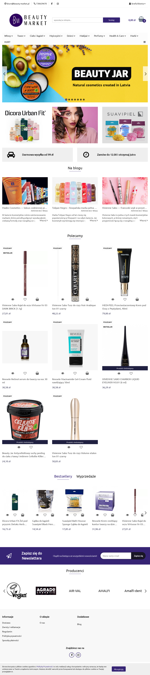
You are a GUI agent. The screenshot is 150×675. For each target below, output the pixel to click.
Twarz (21, 35)
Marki (134, 35)
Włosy (8, 35)
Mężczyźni (56, 35)
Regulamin (7, 631)
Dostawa (6, 622)
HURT (7, 41)
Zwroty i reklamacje (11, 627)
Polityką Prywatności (45, 666)
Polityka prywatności (12, 636)
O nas (42, 622)
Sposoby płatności (10, 640)
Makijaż (85, 35)
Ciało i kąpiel (37, 35)
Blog (79, 624)
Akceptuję (118, 669)
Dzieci (71, 35)
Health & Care (117, 35)
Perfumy (99, 35)
